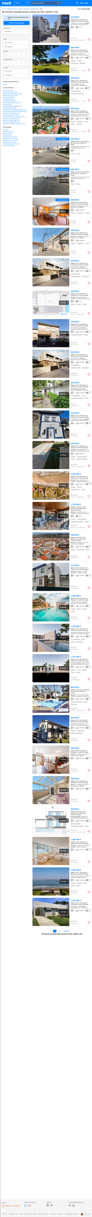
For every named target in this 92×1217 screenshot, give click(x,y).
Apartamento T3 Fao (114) (10, 138)
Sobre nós (4, 1214)
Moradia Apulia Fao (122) (10, 137)
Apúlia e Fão (34, 9)
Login (86, 3)
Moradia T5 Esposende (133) (11, 120)
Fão (41, 9)
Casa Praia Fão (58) (8, 145)
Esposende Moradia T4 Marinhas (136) (14, 116)
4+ (27, 55)
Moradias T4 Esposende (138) (11, 113)
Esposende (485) (8, 90)
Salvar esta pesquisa (16, 23)
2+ (16, 55)
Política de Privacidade (30, 1214)
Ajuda (21, 1214)
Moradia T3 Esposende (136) (11, 118)
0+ (6, 55)
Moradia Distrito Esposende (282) (12, 94)
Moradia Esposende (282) (10, 95)
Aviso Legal (52, 1214)
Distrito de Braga (24, 9)
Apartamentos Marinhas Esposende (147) (14, 109)
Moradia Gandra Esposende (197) (12, 106)
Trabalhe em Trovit (13, 1214)
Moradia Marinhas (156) (9, 108)
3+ (21, 55)
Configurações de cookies (71, 1214)
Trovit (3, 9)
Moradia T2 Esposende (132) (11, 122)
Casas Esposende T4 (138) (10, 115)
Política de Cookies (43, 1214)
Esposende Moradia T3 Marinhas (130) (14, 123)
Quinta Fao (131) (7, 133)
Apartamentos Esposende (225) (12, 102)
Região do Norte (12, 9)
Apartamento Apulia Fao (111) (11, 144)
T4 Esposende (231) (8, 97)
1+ (11, 55)
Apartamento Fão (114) (9, 142)
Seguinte (66, 931)
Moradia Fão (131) (8, 131)
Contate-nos (60, 1214)
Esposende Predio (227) (10, 101)
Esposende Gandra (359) (10, 92)
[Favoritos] (77, 3)
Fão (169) (5, 130)
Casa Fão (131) (7, 135)
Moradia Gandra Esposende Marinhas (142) (15, 111)
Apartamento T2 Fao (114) (10, 140)
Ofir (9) (5, 84)
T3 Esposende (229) (8, 99)
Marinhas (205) (7, 104)
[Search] (58, 3)
